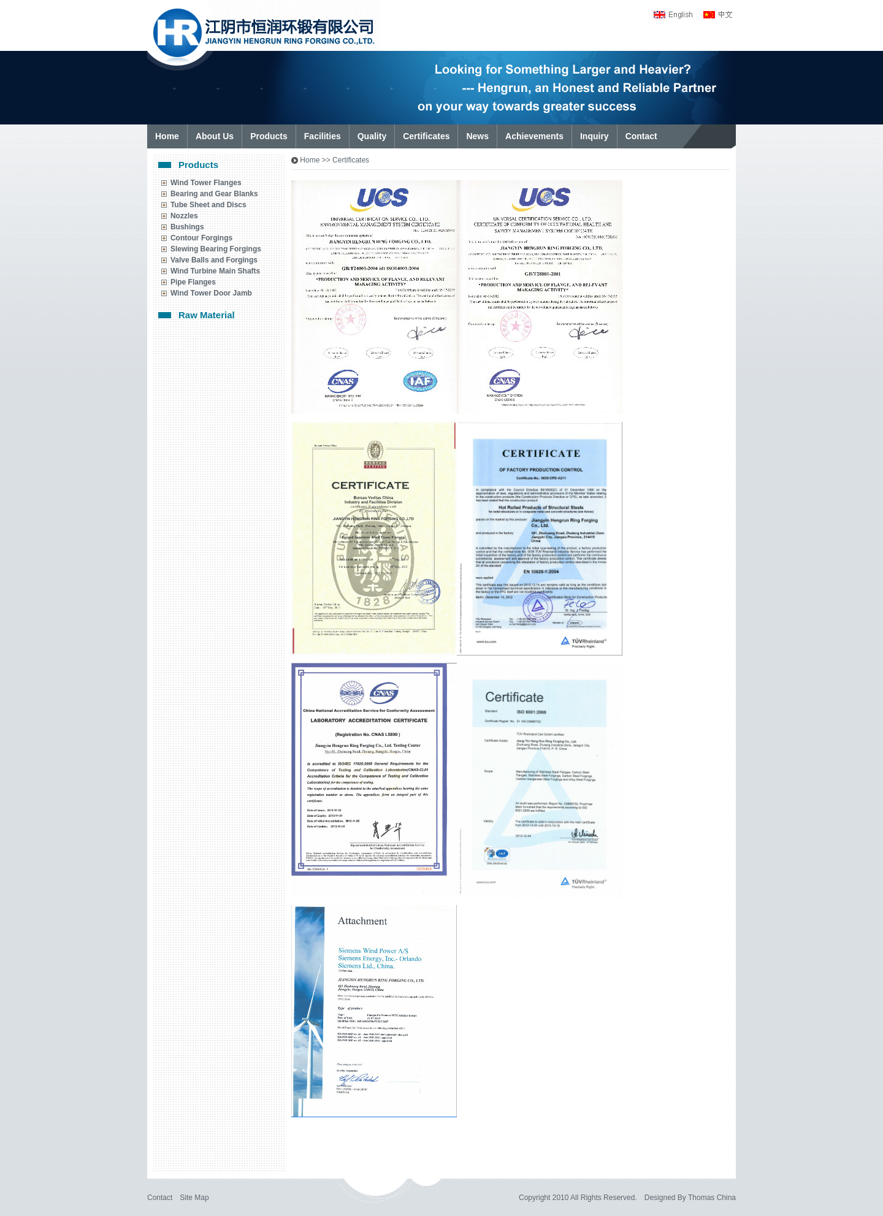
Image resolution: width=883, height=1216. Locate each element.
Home (309, 160)
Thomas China (712, 1197)
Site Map (194, 1197)
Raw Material (206, 315)
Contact (159, 1197)
